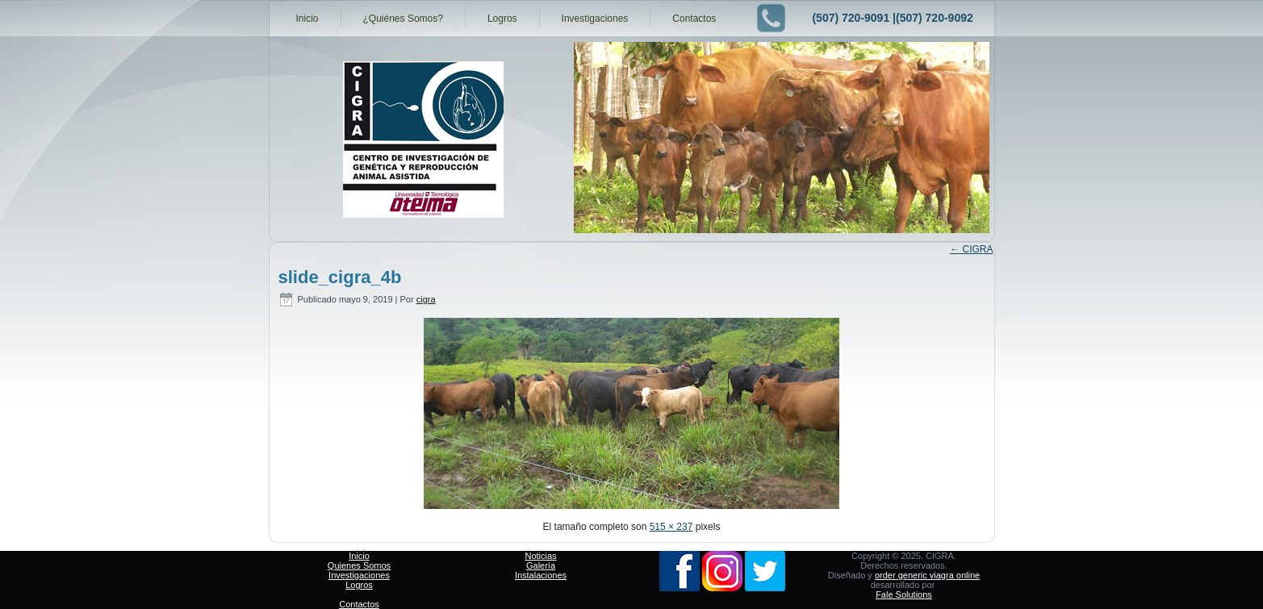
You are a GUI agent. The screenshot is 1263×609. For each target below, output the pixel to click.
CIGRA (971, 249)
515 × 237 (671, 526)
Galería (540, 565)
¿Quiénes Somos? (403, 18)
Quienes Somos (359, 565)
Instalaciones (541, 575)
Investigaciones (595, 18)
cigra (426, 299)
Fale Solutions (904, 594)
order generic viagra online (927, 575)
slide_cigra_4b (340, 277)
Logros (502, 18)
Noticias (540, 556)
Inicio (307, 18)
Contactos (694, 18)
